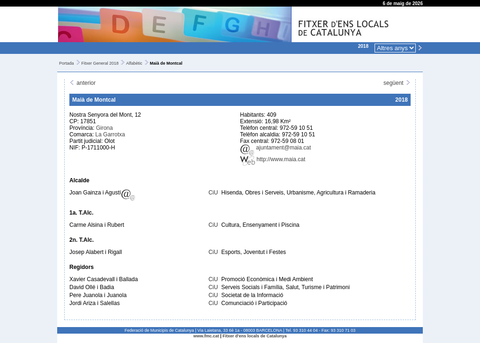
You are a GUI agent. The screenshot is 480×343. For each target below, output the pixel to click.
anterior (82, 83)
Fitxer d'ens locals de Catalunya (255, 336)
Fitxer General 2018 (100, 63)
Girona (104, 128)
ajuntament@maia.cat (275, 147)
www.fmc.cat (206, 336)
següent (397, 83)
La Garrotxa (110, 134)
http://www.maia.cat (272, 159)
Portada (66, 63)
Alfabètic (134, 63)
